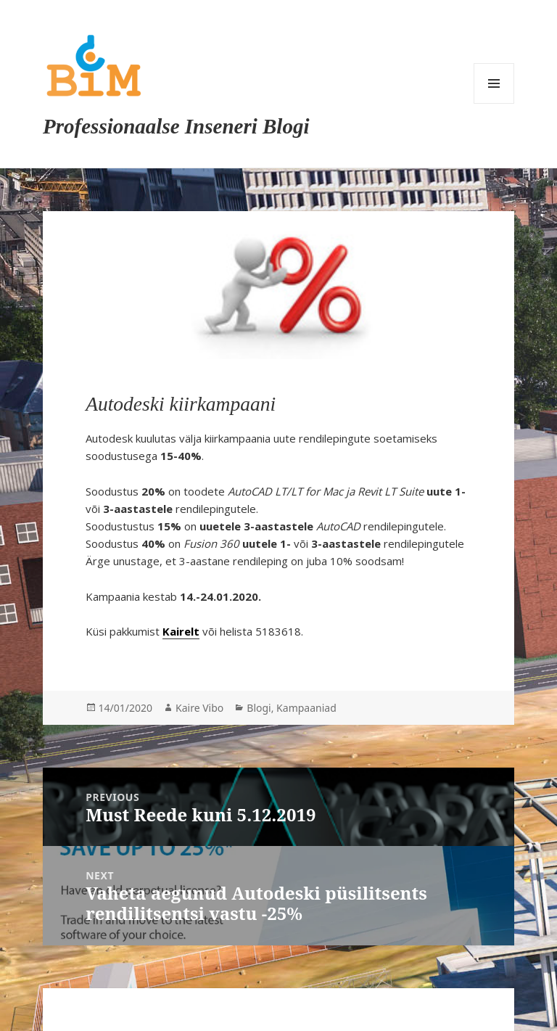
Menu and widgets (494, 83)
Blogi (259, 708)
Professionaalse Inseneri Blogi (176, 126)
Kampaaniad (306, 708)
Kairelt (180, 631)
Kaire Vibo (199, 708)
